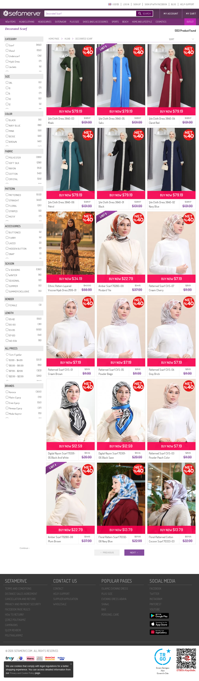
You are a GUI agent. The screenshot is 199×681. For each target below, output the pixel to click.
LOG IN (126, 4)
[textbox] (86, 13)
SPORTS (115, 21)
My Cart (191, 13)
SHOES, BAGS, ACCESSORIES (95, 21)
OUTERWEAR (60, 21)
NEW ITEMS (10, 21)
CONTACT (58, 588)
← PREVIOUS (107, 552)
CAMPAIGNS (11, 625)
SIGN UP (137, 4)
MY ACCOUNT (171, 13)
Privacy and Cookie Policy (22, 673)
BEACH (125, 21)
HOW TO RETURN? (14, 614)
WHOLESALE (60, 604)
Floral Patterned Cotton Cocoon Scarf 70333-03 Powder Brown (162, 541)
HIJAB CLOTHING (26, 21)
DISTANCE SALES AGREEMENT (21, 593)
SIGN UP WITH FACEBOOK (156, 4)
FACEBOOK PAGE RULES (17, 609)
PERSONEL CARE (110, 614)
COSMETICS (161, 21)
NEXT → (134, 552)
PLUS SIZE (74, 21)
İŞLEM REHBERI (13, 630)
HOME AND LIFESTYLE (142, 21)
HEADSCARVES (44, 21)
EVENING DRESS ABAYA (113, 599)
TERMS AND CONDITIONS (18, 588)
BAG (103, 609)
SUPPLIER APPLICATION (65, 599)
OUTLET (190, 21)
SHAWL (105, 604)
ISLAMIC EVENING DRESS (114, 588)
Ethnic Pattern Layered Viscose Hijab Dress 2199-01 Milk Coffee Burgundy (62, 290)
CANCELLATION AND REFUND (20, 599)
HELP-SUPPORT (187, 4)
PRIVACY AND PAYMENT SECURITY (23, 604)
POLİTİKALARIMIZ (14, 635)
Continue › (25, 548)
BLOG (173, 4)
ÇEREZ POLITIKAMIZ (15, 619)
